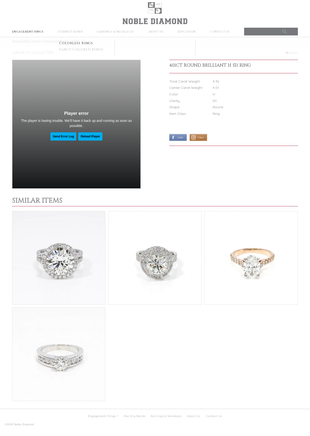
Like (180, 137)
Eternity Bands (70, 32)
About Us (155, 32)
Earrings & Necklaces (115, 32)
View (200, 137)
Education (187, 32)
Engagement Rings (28, 32)
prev (291, 52)
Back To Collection (34, 52)
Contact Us (220, 32)
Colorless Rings (56, 41)
